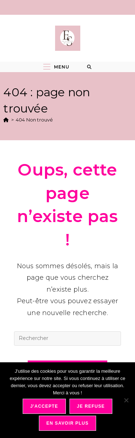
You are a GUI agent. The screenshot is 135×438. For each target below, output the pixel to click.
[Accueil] (6, 120)
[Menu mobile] (56, 67)
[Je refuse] (126, 400)
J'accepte (44, 406)
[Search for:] (89, 67)
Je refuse (91, 406)
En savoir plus (67, 423)
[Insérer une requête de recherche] (67, 338)
